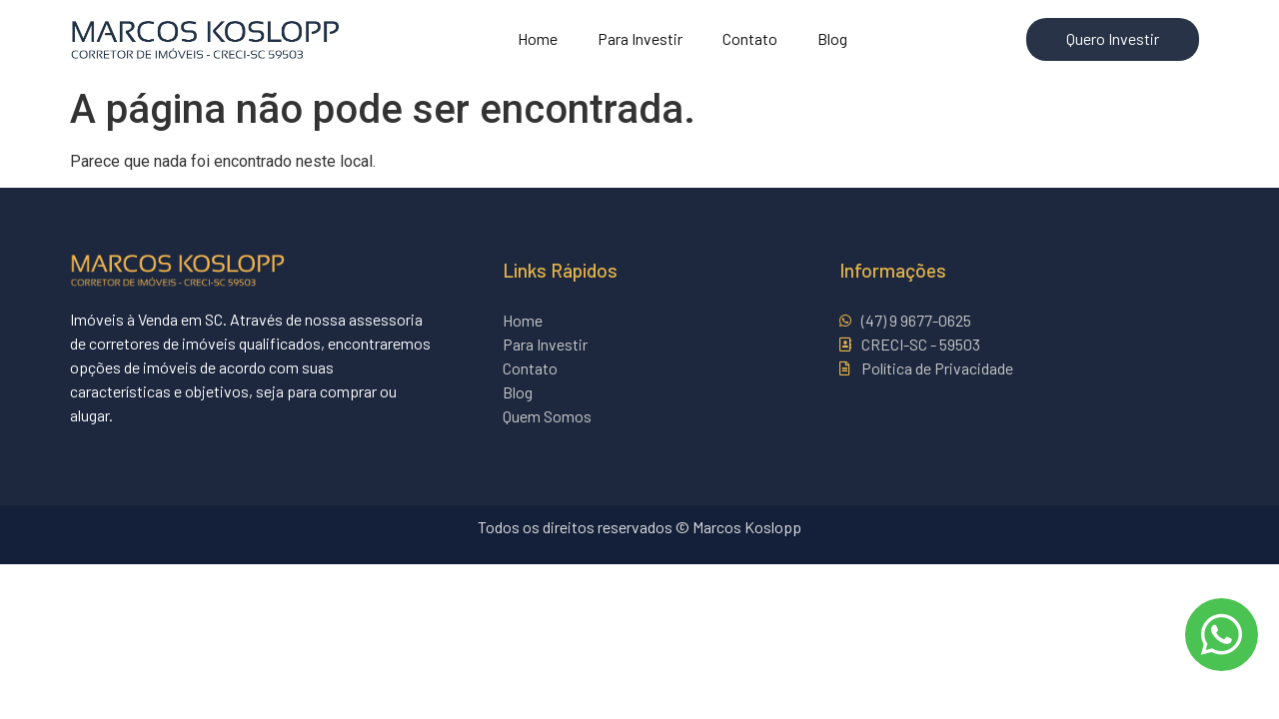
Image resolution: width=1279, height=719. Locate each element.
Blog (832, 38)
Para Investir (640, 38)
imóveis (170, 367)
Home (538, 38)
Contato (749, 38)
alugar (89, 414)
